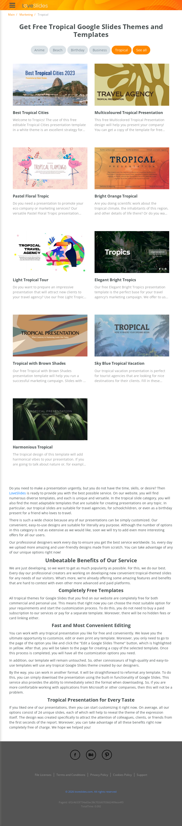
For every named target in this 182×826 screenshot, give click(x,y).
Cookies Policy (122, 775)
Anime (39, 50)
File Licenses (43, 775)
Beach (58, 50)
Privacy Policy (99, 775)
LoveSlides (18, 493)
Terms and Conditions (70, 775)
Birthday (77, 50)
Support (142, 775)
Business (100, 50)
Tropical (121, 50)
